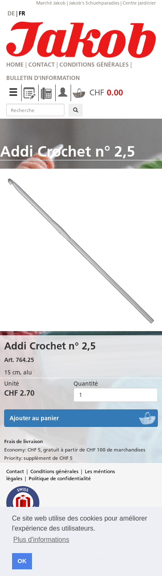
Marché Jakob (51, 3)
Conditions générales (94, 64)
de (11, 13)
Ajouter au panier (34, 418)
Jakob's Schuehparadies (94, 3)
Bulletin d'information (43, 78)
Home (15, 64)
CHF (98, 92)
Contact (41, 64)
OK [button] (22, 561)
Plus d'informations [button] (41, 539)
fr (22, 13)
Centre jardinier (139, 3)
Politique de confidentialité (60, 478)
